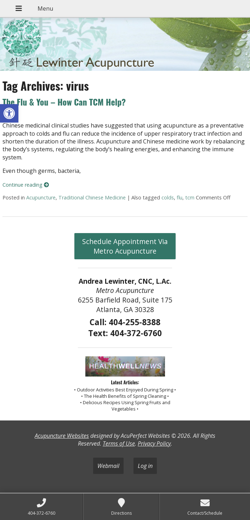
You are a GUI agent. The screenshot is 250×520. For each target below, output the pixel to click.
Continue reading (25, 184)
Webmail (108, 466)
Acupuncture (41, 197)
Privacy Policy (154, 443)
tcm (189, 197)
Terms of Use (119, 443)
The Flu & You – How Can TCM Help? (64, 101)
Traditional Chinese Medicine (92, 197)
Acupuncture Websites (62, 436)
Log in (145, 466)
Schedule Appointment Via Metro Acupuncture (125, 246)
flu (179, 197)
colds (167, 197)
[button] (9, 113)
